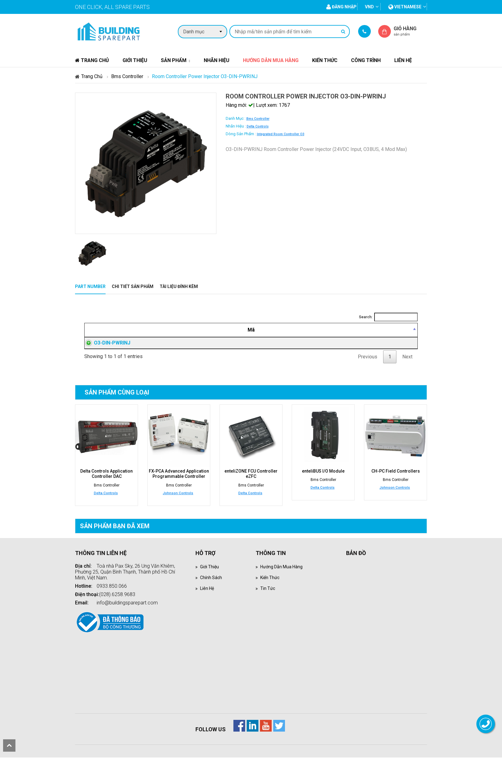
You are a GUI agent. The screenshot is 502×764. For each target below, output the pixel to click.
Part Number (90, 286)
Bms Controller (127, 76)
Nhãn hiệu (216, 60)
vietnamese (404, 6)
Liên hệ (403, 60)
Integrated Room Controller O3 (280, 134)
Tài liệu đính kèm (179, 286)
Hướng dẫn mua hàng (271, 60)
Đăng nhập (325, 347)
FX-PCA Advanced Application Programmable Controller (179, 481)
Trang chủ (92, 60)
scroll (9, 745)
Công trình (366, 60)
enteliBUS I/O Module (323, 478)
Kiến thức (324, 60)
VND (369, 6)
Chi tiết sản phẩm (132, 286)
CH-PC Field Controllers (395, 478)
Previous (367, 364)
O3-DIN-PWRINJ (106, 346)
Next (407, 364)
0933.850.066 (112, 592)
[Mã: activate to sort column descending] (119, 330)
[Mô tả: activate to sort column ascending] (222, 330)
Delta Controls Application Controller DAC (106, 481)
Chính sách (212, 584)
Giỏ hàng (410, 31)
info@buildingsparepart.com (127, 609)
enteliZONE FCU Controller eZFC (251, 481)
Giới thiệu (135, 60)
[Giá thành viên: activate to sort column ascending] (325, 330)
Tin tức (268, 595)
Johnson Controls (178, 499)
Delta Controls (258, 126)
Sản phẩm (173, 60)
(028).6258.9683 (117, 601)
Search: (388, 317)
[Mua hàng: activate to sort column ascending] (390, 330)
